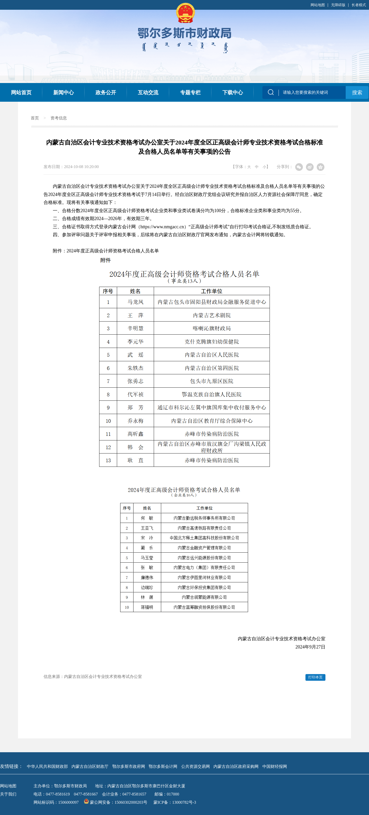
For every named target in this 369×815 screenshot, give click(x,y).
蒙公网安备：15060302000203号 (116, 802)
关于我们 (8, 794)
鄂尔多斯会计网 (163, 766)
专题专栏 (190, 92)
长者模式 (359, 5)
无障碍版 (338, 5)
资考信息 (58, 118)
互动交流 (148, 92)
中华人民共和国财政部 (47, 766)
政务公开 (106, 92)
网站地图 (318, 5)
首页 (35, 118)
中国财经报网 (274, 766)
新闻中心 (63, 92)
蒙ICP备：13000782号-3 (174, 802)
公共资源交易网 (195, 766)
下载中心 (232, 92)
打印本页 (315, 677)
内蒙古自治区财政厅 (89, 766)
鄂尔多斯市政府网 (128, 766)
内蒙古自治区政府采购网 (236, 766)
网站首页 (21, 92)
